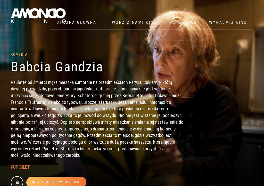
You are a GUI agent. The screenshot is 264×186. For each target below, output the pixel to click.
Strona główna (76, 22)
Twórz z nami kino (133, 22)
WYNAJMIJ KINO (228, 22)
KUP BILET (20, 167)
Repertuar (183, 22)
